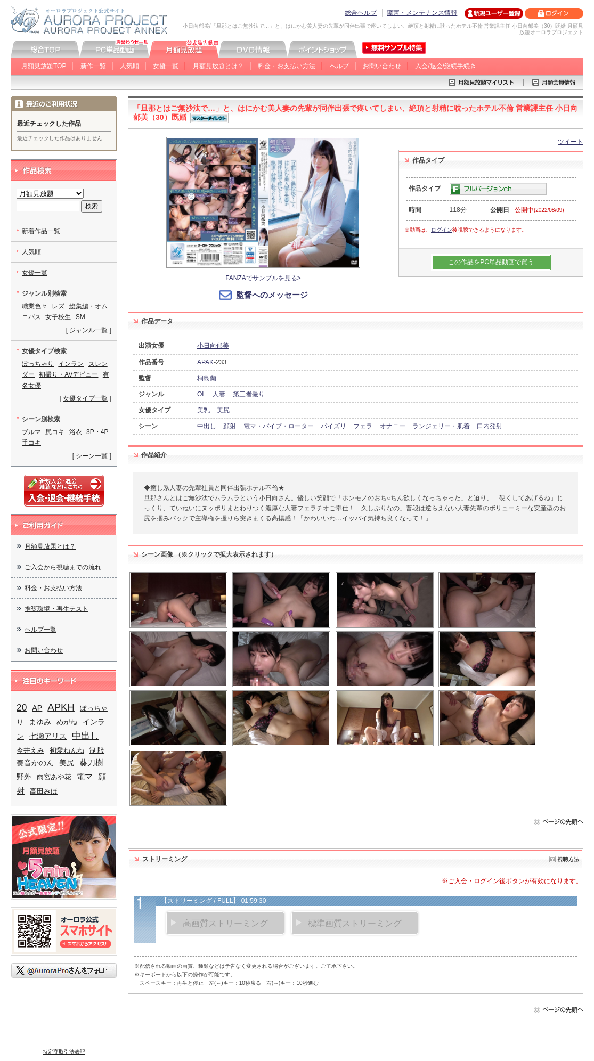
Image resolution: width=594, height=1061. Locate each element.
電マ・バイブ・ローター (278, 426)
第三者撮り (249, 394)
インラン (71, 364)
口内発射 (489, 426)
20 (22, 707)
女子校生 (58, 317)
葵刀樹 (91, 762)
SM (80, 317)
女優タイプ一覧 (85, 398)
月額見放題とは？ (218, 66)
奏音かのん (35, 763)
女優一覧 (165, 66)
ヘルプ (339, 66)
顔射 (229, 426)
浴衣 (75, 432)
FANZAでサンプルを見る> (263, 278)
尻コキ (54, 432)
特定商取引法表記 (64, 1052)
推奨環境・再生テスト (56, 609)
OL (201, 394)
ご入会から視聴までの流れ (63, 567)
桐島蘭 (206, 378)
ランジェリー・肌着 (441, 426)
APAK (205, 362)
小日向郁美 (213, 345)
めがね (66, 722)
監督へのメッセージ (272, 294)
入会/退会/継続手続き (445, 66)
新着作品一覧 (41, 231)
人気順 (129, 66)
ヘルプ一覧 (40, 629)
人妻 (219, 394)
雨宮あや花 (54, 777)
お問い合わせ (382, 66)
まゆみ (40, 721)
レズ (58, 306)
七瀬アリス (48, 736)
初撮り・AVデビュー (68, 374)
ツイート (570, 141)
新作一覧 (93, 66)
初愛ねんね (67, 750)
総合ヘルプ (361, 13)
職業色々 (34, 306)
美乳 (203, 410)
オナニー (392, 426)
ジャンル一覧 (88, 330)
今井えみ (30, 750)
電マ (85, 776)
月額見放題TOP (43, 66)
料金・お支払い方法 (286, 66)
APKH (61, 707)
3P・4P (97, 432)
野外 (24, 776)
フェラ (362, 426)
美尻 (223, 410)
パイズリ (333, 426)
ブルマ (31, 432)
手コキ (31, 442)
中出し (206, 426)
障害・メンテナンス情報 (422, 13)
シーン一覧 (92, 456)
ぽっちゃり (38, 364)
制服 (96, 750)
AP (37, 708)
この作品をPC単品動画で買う (491, 262)
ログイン (441, 230)
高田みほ (44, 791)
